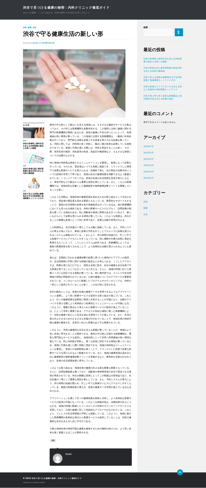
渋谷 (35, 28)
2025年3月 (148, 172)
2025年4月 (148, 165)
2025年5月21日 (48, 43)
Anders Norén (39, 483)
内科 (25, 28)
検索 (145, 27)
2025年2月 (148, 178)
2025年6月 (148, 152)
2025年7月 (148, 146)
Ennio (35, 43)
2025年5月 (148, 159)
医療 (30, 28)
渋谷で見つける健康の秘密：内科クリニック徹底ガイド (70, 7)
